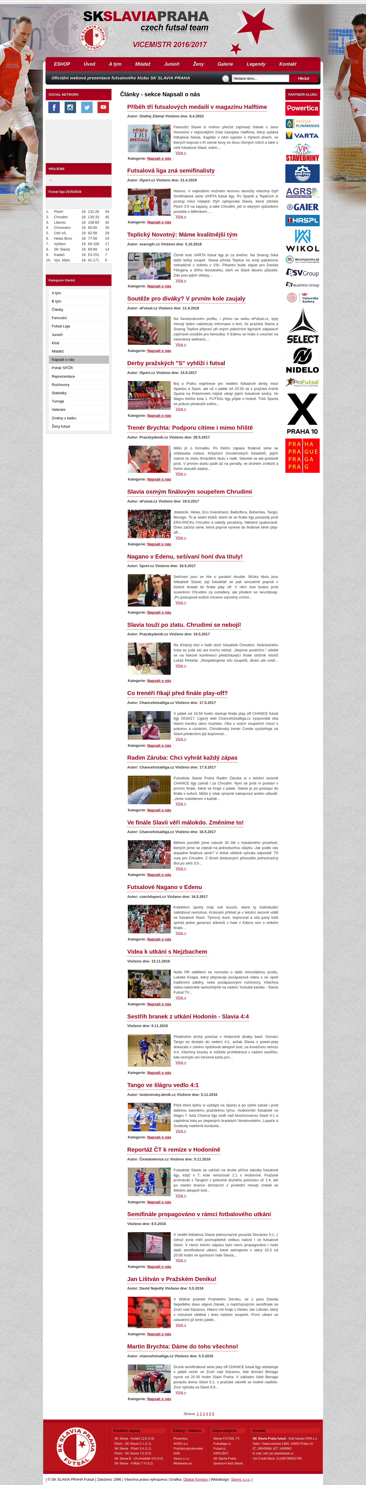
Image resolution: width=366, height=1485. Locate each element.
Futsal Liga (61, 326)
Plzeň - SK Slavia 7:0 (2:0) (132, 1453)
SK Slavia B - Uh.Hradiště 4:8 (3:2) (138, 1458)
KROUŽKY (220, 1453)
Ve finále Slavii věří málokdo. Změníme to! (185, 822)
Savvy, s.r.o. (241, 1479)
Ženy (198, 64)
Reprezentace (63, 376)
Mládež (142, 64)
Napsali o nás (63, 359)
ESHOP (62, 64)
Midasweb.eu (183, 1463)
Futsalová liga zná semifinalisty (171, 170)
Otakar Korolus (195, 1479)
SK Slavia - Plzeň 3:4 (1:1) (132, 1448)
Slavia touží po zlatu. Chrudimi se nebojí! (184, 624)
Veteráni (58, 409)
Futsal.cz (219, 1448)
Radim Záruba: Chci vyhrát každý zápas (182, 757)
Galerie (225, 64)
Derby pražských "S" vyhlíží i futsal (176, 363)
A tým (115, 64)
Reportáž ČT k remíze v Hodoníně (173, 1149)
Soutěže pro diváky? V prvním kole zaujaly (186, 298)
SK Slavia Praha (224, 1458)
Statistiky (59, 393)
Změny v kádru (64, 418)
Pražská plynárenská (188, 1448)
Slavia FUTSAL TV (226, 1438)
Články (57, 309)
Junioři (171, 64)
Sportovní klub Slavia (228, 1463)
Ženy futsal (61, 426)
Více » (181, 153)
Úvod (89, 64)
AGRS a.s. (181, 1443)
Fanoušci (59, 318)
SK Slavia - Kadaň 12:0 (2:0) (134, 1438)
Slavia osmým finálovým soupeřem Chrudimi (189, 491)
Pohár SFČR (62, 368)
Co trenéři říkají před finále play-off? (177, 693)
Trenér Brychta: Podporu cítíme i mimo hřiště (190, 427)
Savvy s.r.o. (182, 1458)
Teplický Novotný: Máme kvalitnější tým (182, 234)
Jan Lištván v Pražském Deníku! (171, 1279)
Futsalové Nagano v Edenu (164, 887)
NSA (177, 1453)
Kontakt (288, 64)
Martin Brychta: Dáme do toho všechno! (182, 1346)
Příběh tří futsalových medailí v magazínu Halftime (197, 106)
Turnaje (58, 401)
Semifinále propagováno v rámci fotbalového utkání (199, 1214)
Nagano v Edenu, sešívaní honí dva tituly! (185, 556)
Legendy (256, 64)
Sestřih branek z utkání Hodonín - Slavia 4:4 (188, 1016)
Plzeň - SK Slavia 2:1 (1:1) (132, 1443)
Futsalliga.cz (222, 1443)
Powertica (180, 1438)
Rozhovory (60, 385)
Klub (55, 343)
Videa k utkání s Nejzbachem (167, 951)
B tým (56, 301)
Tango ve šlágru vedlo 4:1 (163, 1085)
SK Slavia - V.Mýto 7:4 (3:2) (133, 1463)
